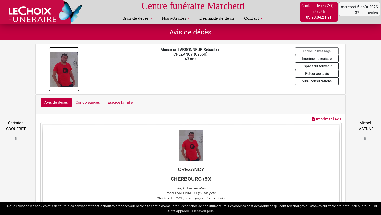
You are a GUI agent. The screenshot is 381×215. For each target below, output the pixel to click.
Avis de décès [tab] (56, 102)
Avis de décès (137, 18)
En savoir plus (203, 211)
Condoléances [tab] (88, 102)
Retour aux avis (317, 74)
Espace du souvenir (317, 66)
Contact (253, 18)
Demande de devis (216, 18)
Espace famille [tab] (120, 102)
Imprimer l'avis (327, 119)
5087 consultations (317, 81)
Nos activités (176, 18)
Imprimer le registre (317, 58)
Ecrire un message (317, 51)
